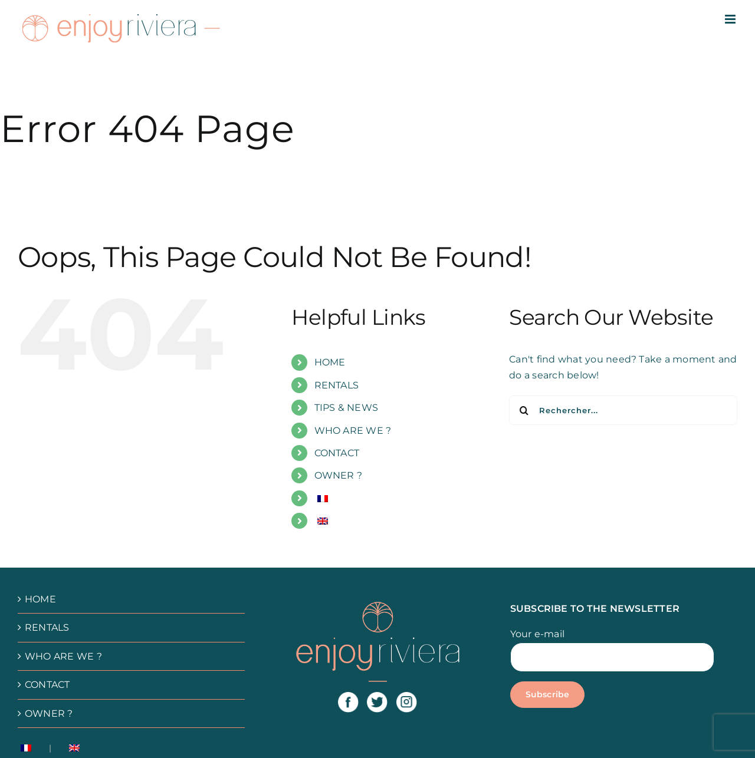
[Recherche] (524, 410)
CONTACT (337, 453)
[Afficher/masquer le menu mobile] (731, 19)
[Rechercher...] (623, 410)
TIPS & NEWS (346, 407)
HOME (330, 362)
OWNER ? (338, 475)
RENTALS (336, 385)
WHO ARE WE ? (353, 430)
